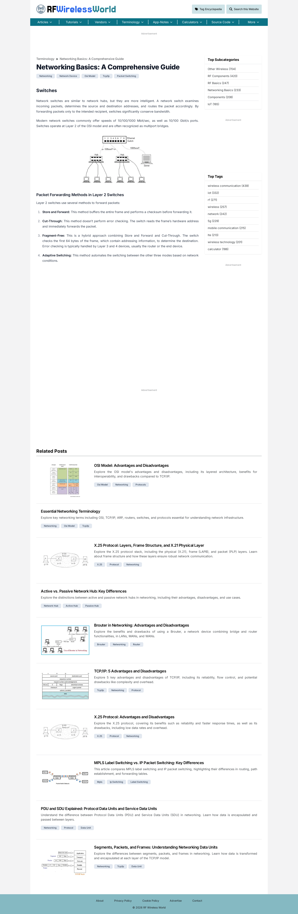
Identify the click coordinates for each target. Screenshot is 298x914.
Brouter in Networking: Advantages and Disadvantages (141, 625)
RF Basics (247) (218, 83)
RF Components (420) (222, 76)
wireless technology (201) (225, 242)
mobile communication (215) (227, 228)
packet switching (126, 76)
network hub (51, 605)
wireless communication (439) (228, 186)
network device (68, 76)
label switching (139, 781)
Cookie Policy (150, 900)
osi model (90, 76)
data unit (86, 827)
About (100, 900)
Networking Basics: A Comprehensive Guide (92, 59)
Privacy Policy (123, 900)
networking (45, 76)
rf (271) (212, 200)
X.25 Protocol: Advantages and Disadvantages (134, 717)
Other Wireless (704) (222, 69)
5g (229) (213, 221)
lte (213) (213, 235)
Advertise (176, 900)
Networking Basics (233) (224, 90)
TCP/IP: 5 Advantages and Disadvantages (130, 671)
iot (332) (213, 193)
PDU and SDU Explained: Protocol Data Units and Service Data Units (99, 808)
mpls (99, 781)
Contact (197, 900)
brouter (101, 644)
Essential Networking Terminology (70, 511)
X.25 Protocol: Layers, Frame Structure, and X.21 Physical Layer (149, 545)
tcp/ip (106, 76)
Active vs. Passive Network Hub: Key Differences (84, 591)
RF (76, 9)
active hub (72, 605)
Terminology (45, 59)
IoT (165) (213, 104)
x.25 (99, 564)
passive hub (92, 605)
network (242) (217, 214)
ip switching (116, 781)
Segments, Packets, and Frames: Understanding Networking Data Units (155, 847)
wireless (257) (217, 207)
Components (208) (220, 97)
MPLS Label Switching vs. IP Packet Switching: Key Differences (149, 762)
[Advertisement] (149, 44)
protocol (114, 564)
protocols (141, 484)
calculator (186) (218, 249)
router (136, 644)
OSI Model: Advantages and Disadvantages (131, 465)
